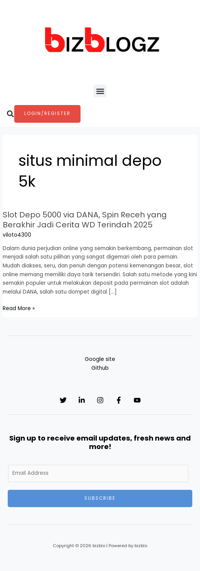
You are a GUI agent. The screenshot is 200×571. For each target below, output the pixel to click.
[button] (100, 91)
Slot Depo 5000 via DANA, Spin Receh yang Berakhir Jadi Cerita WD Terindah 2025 (85, 219)
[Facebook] (118, 400)
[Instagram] (100, 400)
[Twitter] (63, 400)
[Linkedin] (81, 400)
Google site (100, 359)
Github (100, 368)
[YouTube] (137, 400)
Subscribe (100, 498)
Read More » (19, 308)
